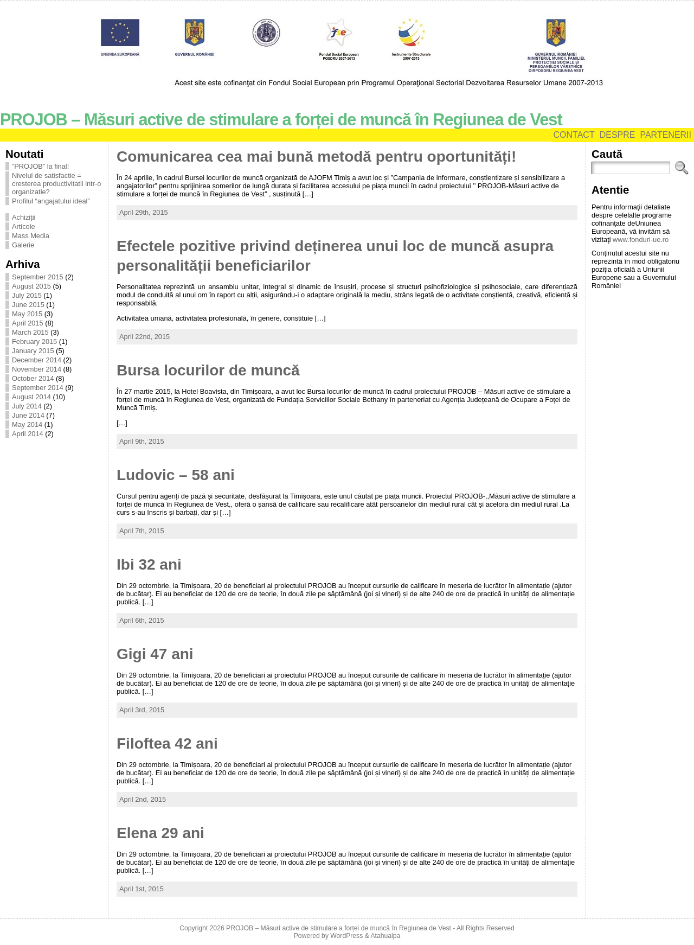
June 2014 (28, 415)
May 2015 (27, 314)
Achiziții (23, 217)
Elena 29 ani (160, 833)
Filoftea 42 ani (167, 743)
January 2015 (33, 351)
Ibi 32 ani (149, 564)
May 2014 (27, 424)
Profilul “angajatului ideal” (51, 201)
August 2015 (31, 286)
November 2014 (36, 369)
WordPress (346, 936)
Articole (23, 226)
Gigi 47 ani (155, 654)
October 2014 (33, 378)
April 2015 (27, 323)
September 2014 (37, 388)
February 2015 (34, 341)
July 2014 (27, 406)
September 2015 (37, 277)
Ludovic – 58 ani (176, 475)
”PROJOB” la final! (40, 166)
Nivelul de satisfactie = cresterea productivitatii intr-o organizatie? (56, 183)
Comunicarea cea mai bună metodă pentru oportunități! (316, 156)
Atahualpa (385, 936)
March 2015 (30, 332)
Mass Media (30, 236)
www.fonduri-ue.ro (641, 239)
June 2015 (28, 305)
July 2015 (27, 295)
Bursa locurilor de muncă (208, 370)
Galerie (23, 245)
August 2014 (31, 397)
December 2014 (36, 360)
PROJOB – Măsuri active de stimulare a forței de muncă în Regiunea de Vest (281, 119)
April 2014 (27, 434)
